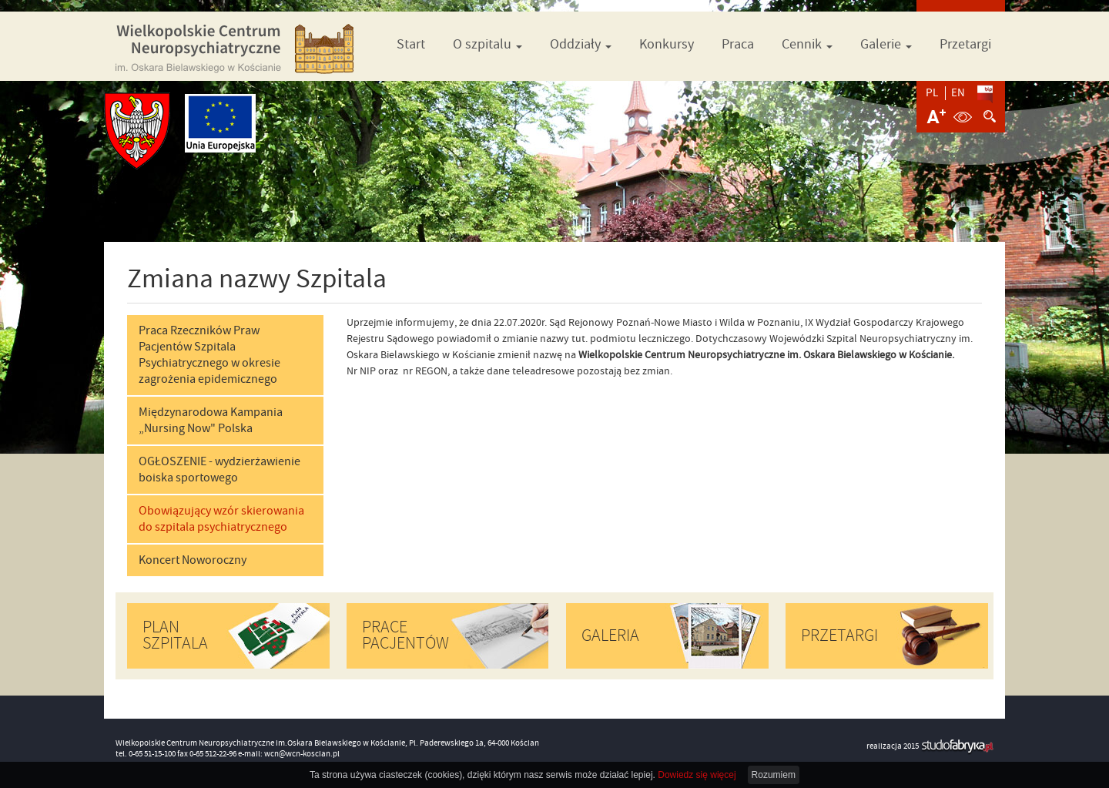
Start (411, 44)
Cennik (807, 44)
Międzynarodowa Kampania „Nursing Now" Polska (211, 420)
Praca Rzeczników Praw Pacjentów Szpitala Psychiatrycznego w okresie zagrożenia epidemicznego (209, 355)
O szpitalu (487, 44)
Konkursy (666, 44)
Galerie (886, 44)
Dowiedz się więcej (696, 775)
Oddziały (580, 44)
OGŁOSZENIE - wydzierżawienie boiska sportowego (219, 469)
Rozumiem (774, 775)
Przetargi (965, 44)
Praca (738, 44)
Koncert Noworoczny (192, 560)
